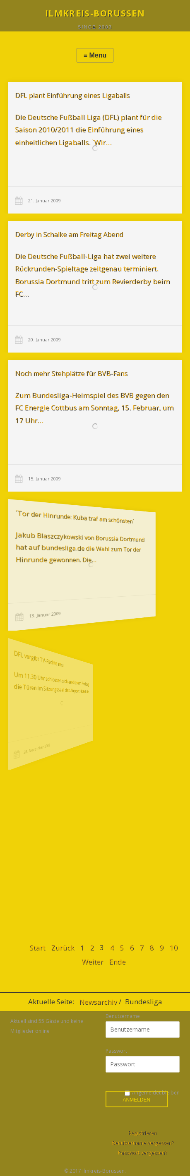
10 (173, 947)
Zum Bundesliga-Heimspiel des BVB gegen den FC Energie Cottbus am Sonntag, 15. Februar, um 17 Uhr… (90, 407)
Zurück (62, 947)
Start (37, 947)
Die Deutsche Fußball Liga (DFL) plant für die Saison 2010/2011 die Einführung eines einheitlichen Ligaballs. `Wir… (88, 129)
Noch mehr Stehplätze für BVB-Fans (70, 375)
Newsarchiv (98, 1001)
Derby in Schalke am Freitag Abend (69, 234)
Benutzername (123, 1016)
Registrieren (142, 1132)
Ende (117, 961)
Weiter (92, 961)
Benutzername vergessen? (142, 1142)
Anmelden (137, 1100)
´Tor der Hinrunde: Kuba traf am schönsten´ (61, 520)
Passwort (116, 1050)
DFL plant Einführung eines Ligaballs (72, 95)
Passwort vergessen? (142, 1152)
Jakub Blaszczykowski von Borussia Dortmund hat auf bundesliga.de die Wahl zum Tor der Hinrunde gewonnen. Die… (65, 547)
